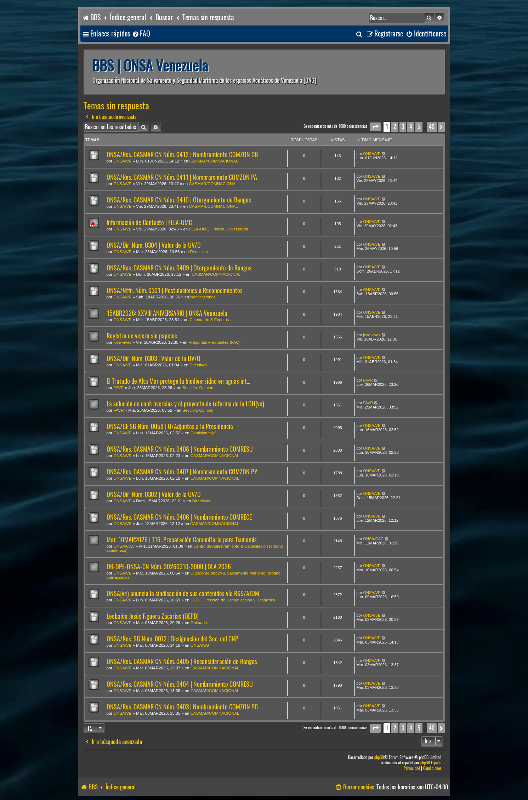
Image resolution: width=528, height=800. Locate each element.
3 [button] (403, 126)
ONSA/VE (122, 161)
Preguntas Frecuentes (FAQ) (214, 342)
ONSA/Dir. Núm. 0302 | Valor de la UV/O (154, 494)
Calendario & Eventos (209, 320)
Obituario (199, 623)
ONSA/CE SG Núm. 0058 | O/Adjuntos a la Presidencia (170, 426)
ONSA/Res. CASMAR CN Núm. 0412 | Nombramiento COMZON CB (182, 154)
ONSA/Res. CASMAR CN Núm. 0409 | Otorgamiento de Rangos (179, 267)
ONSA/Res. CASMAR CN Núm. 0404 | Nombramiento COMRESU (180, 684)
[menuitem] (141, 34)
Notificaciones (203, 297)
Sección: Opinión (197, 387)
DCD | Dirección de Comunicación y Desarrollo (233, 600)
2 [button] (394, 126)
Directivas (199, 252)
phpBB (379, 757)
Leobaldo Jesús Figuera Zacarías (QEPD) (153, 616)
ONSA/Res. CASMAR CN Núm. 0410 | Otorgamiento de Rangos (179, 199)
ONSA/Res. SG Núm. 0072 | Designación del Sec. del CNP (172, 638)
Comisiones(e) (204, 433)
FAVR (118, 387)
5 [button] (419, 126)
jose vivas (122, 342)
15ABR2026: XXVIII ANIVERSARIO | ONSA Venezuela (167, 313)
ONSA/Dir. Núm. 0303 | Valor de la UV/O (153, 358)
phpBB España (430, 762)
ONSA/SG (200, 645)
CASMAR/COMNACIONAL (213, 161)
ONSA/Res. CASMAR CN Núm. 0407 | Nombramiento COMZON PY (182, 471)
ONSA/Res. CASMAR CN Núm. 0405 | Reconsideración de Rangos (182, 661)
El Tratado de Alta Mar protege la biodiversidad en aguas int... (178, 381)
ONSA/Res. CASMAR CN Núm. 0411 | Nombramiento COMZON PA (182, 177)
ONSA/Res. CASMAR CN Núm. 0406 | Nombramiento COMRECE (179, 517)
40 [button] (432, 126)
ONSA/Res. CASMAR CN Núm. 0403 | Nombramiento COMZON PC (182, 706)
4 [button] (410, 126)
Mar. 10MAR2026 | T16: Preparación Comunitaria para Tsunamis (182, 539)
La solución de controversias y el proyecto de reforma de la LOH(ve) (185, 403)
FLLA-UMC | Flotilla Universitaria (218, 229)
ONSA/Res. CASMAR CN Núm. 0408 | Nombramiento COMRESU (180, 449)
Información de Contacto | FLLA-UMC (149, 222)
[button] (375, 126)
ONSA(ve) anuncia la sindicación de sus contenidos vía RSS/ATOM (183, 593)
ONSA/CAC (124, 546)
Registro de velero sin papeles (142, 335)
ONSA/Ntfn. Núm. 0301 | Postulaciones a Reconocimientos (175, 290)
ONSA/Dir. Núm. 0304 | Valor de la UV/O (154, 245)
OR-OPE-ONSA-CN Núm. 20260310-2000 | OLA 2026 (169, 566)
